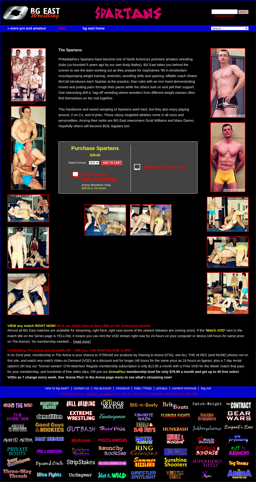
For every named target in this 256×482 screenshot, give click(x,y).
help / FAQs (143, 388)
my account (102, 388)
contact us (81, 388)
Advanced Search (224, 15)
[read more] (82, 341)
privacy (162, 388)
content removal (184, 388)
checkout (123, 388)
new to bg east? (57, 388)
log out (206, 388)
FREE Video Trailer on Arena (164, 167)
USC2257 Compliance (100, 394)
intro (62, 28)
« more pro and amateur (26, 28)
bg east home (94, 28)
